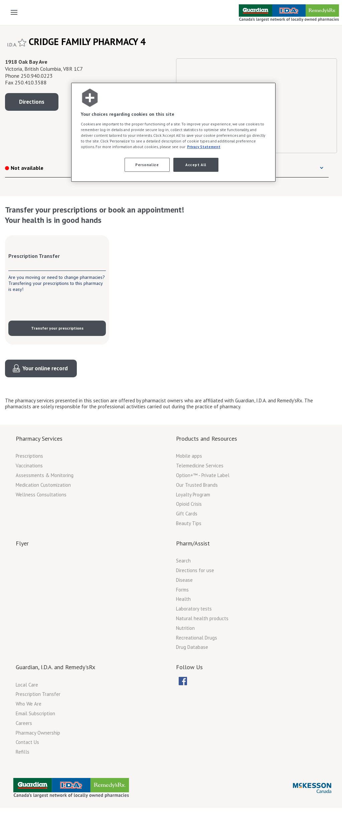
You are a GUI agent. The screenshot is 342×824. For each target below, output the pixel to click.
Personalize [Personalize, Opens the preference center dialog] (147, 164)
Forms (182, 589)
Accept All (195, 164)
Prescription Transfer (38, 694)
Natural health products (202, 618)
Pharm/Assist (193, 543)
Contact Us (27, 742)
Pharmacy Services (39, 438)
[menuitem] (182, 681)
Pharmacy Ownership (38, 733)
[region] (173, 132)
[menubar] (188, 681)
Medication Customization (43, 485)
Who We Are (28, 704)
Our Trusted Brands (197, 485)
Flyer (22, 543)
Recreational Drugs (196, 638)
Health (183, 599)
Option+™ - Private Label (202, 475)
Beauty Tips (188, 523)
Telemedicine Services (199, 465)
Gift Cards (186, 513)
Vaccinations (29, 465)
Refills (22, 752)
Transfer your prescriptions (57, 328)
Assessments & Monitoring (44, 475)
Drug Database (192, 647)
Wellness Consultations (41, 494)
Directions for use (195, 570)
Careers (24, 723)
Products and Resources (206, 438)
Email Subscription (35, 713)
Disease (184, 580)
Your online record (45, 368)
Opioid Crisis (189, 504)
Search (183, 560)
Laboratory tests (194, 608)
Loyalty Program (193, 494)
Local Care (27, 685)
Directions (31, 101)
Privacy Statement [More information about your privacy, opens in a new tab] (203, 146)
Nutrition (185, 628)
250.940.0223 (37, 75)
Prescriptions (29, 456)
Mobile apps (189, 456)
